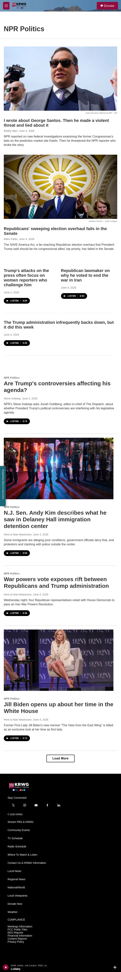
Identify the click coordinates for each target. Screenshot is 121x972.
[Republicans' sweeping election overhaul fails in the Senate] (60, 187)
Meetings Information (20, 926)
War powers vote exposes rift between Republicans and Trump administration (56, 582)
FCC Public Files (17, 929)
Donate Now (15, 903)
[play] (5, 967)
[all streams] (116, 967)
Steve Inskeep (12, 398)
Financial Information (20, 935)
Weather (13, 912)
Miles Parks (10, 239)
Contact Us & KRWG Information (27, 863)
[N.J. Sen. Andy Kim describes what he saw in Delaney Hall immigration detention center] (58, 468)
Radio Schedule (17, 846)
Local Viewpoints (17, 895)
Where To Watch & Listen (22, 854)
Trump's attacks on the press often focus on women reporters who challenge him (26, 277)
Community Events (19, 830)
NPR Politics (12, 377)
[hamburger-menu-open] (6, 6)
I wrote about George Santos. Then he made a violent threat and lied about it (56, 123)
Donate (109, 5)
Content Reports (17, 938)
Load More (60, 758)
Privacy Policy (16, 941)
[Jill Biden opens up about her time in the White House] (58, 660)
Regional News (16, 879)
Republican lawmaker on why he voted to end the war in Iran (85, 275)
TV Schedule (15, 838)
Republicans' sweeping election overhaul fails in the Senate (55, 231)
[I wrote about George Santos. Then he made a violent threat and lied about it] (60, 78)
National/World (16, 887)
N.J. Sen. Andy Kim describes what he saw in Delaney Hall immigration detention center (55, 519)
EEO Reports (15, 932)
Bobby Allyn (11, 130)
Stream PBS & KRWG (21, 822)
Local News (14, 871)
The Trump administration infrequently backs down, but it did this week (59, 325)
